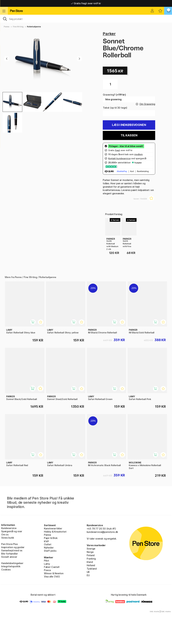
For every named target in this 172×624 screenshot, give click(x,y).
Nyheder (49, 547)
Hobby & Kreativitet (55, 531)
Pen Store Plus (9, 544)
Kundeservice (9, 528)
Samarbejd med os (11, 550)
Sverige (91, 548)
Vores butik (7, 537)
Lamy (47, 563)
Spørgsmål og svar (11, 531)
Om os (4, 534)
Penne (6, 26)
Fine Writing (18, 26)
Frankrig (91, 558)
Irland (90, 561)
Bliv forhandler (9, 553)
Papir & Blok (51, 538)
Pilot (46, 560)
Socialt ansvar (9, 556)
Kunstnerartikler (53, 528)
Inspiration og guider (12, 547)
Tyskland (92, 568)
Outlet (47, 544)
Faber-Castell (51, 566)
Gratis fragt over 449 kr (86, 3)
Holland (91, 565)
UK (88, 571)
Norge (90, 551)
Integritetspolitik (10, 566)
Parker (109, 33)
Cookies (6, 569)
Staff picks (50, 550)
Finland (91, 555)
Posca (47, 570)
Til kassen (129, 135)
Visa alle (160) (52, 576)
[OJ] (86, 19)
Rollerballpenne (34, 26)
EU (88, 575)
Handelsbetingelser (12, 563)
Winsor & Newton (53, 573)
